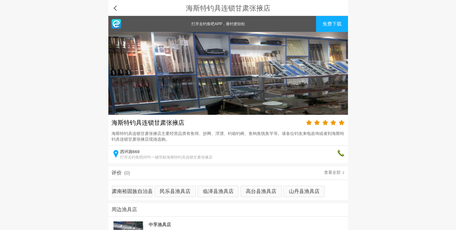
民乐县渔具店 (175, 191)
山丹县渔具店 (304, 191)
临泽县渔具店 (218, 191)
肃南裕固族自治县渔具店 (132, 193)
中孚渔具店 (160, 224)
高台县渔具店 (261, 191)
